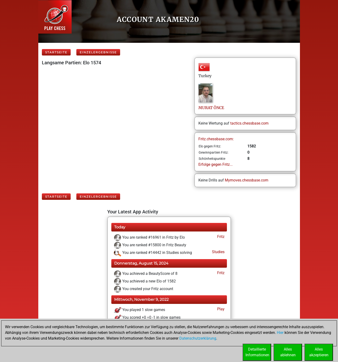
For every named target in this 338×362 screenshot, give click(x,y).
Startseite (56, 52)
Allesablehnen (288, 352)
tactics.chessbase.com (249, 123)
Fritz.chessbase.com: (216, 139)
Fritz (220, 236)
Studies (218, 252)
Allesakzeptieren (318, 352)
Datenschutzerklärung (197, 338)
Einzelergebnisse (98, 52)
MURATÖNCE (211, 107)
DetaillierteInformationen (257, 352)
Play (220, 309)
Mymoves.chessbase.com (246, 180)
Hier (280, 332)
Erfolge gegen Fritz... (215, 164)
